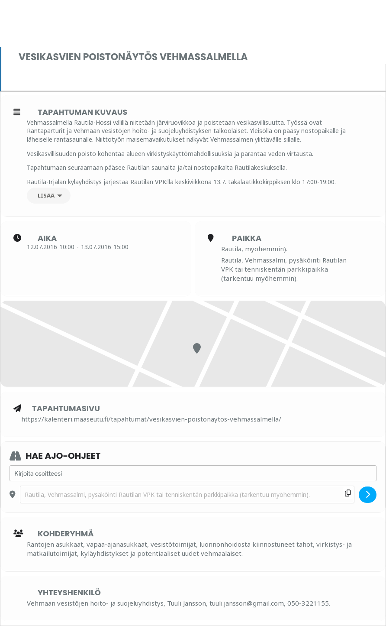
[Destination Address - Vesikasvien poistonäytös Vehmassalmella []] (187, 494)
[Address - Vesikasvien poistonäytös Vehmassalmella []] (193, 473)
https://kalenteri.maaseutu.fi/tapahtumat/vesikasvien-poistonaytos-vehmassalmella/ (151, 419)
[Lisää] (49, 196)
